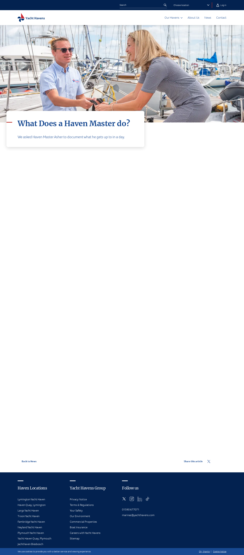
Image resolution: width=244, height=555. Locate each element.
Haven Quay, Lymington (32, 505)
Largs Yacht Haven (28, 510)
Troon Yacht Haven (28, 516)
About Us (193, 18)
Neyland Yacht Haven (30, 527)
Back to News (27, 461)
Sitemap (74, 538)
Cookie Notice (219, 551)
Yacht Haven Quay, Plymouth (34, 538)
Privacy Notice (78, 499)
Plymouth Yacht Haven (31, 533)
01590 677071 (130, 509)
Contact (221, 18)
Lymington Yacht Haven (31, 499)
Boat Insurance (78, 527)
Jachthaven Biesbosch (30, 544)
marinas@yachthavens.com (138, 515)
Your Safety (76, 510)
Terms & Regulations (82, 505)
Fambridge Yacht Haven (31, 522)
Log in (221, 5)
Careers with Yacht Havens (85, 533)
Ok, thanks (204, 551)
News (207, 18)
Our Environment (80, 516)
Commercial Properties (83, 522)
